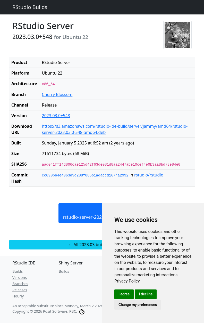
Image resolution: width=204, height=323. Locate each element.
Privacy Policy (127, 281)
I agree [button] (124, 294)
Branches (20, 283)
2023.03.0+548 (56, 115)
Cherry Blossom (57, 94)
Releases (19, 289)
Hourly (18, 296)
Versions (19, 277)
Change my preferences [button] (137, 305)
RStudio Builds (29, 7)
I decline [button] (145, 294)
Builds (17, 271)
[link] (127, 281)
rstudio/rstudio (148, 175)
